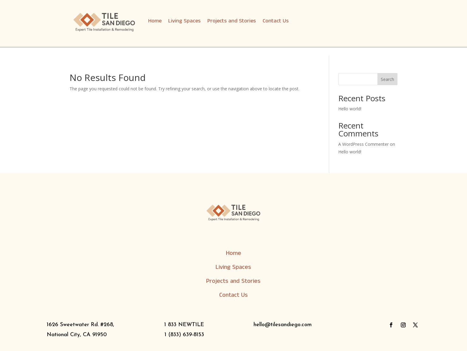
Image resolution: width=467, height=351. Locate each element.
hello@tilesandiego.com (283, 325)
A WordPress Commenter (363, 144)
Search (387, 79)
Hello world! (349, 109)
